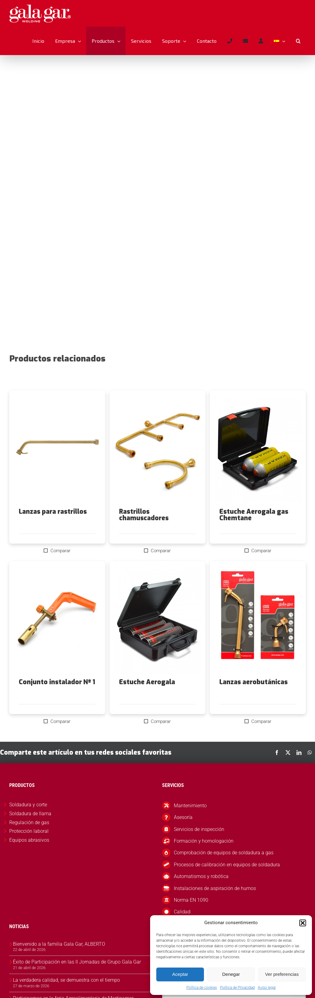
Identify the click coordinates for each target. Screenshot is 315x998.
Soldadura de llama (30, 828)
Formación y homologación (203, 855)
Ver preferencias (282, 974)
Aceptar (180, 974)
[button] (303, 923)
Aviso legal (267, 987)
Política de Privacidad (237, 987)
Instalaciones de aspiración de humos (215, 903)
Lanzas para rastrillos (53, 526)
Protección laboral (29, 845)
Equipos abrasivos (29, 854)
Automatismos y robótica (201, 891)
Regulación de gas (29, 837)
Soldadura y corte (28, 819)
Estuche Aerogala (147, 696)
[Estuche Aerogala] (157, 634)
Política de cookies (201, 987)
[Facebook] (276, 767)
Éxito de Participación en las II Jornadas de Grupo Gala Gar (77, 976)
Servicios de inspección (199, 844)
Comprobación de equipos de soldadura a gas (223, 867)
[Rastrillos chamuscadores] (157, 463)
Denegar (231, 974)
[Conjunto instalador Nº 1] (57, 634)
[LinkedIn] (299, 767)
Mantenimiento (190, 820)
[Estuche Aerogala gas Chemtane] (257, 463)
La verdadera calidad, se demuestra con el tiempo (66, 994)
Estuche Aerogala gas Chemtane (253, 529)
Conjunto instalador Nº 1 (57, 696)
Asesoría (183, 832)
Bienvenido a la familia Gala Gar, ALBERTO (59, 958)
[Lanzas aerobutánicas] (257, 634)
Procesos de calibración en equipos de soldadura (227, 879)
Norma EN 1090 (191, 914)
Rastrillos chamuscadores (144, 529)
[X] (287, 767)
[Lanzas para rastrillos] (57, 463)
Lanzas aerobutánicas (253, 696)
